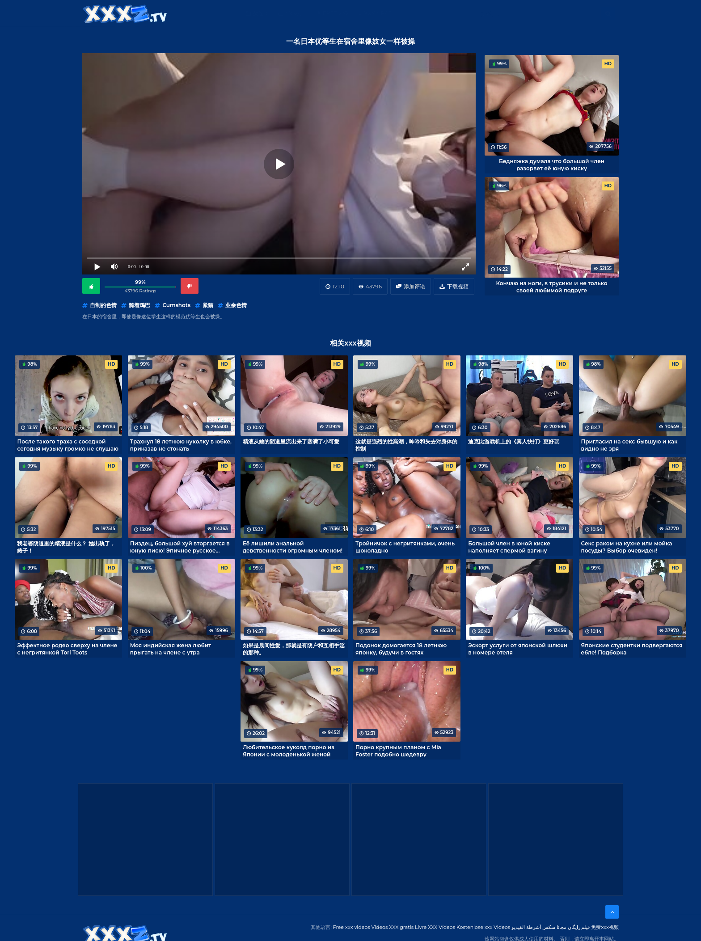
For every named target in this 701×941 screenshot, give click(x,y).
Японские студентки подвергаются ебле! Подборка (632, 648)
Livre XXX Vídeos (435, 927)
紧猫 (208, 305)
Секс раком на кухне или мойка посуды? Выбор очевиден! (626, 546)
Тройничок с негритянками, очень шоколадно (405, 546)
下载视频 (458, 286)
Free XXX (336, 13)
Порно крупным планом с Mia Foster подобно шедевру (398, 750)
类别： (261, 13)
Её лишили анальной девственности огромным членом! (292, 546)
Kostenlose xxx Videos (483, 927)
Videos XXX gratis (393, 927)
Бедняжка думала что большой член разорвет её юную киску (551, 164)
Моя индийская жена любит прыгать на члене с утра (170, 648)
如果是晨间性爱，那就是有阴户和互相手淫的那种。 (294, 648)
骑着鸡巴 (139, 305)
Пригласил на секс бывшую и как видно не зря (629, 445)
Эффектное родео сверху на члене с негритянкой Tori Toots (67, 648)
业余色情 (236, 305)
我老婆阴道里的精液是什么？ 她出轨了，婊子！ (66, 546)
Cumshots (176, 305)
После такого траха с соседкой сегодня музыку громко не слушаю (67, 445)
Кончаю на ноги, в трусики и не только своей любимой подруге (551, 286)
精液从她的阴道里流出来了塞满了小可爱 (291, 441)
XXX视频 (296, 13)
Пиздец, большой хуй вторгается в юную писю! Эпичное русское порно (180, 546)
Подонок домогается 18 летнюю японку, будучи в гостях (401, 648)
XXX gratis (380, 13)
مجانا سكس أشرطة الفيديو (538, 927)
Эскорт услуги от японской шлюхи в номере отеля (517, 648)
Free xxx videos (351, 927)
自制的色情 (103, 305)
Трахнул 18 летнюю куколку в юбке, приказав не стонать (181, 445)
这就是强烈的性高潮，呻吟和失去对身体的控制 (406, 445)
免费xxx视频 (605, 927)
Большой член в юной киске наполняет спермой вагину (509, 546)
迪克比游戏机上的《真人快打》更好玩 (513, 441)
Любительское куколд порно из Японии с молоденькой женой (288, 750)
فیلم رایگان (579, 927)
